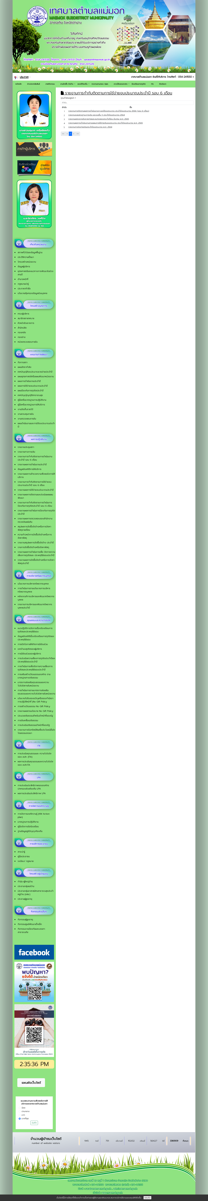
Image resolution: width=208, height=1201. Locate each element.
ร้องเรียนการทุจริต (139, 84)
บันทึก (34, 1122)
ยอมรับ (147, 1197)
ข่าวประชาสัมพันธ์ (33, 84)
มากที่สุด (25, 1118)
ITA (152, 84)
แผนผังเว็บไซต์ (31, 1082)
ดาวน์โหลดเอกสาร (121, 84)
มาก (23, 1115)
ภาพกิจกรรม (50, 84)
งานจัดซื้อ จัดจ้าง (67, 84)
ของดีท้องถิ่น (82, 84)
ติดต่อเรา (162, 84)
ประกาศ (24, 77)
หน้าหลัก (18, 84)
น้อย (23, 1107)
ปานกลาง (25, 1111)
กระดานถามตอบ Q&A (100, 84)
